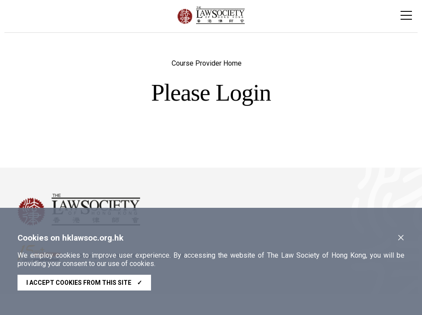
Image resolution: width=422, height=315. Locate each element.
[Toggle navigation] (406, 15)
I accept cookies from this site (84, 282)
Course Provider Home (207, 64)
